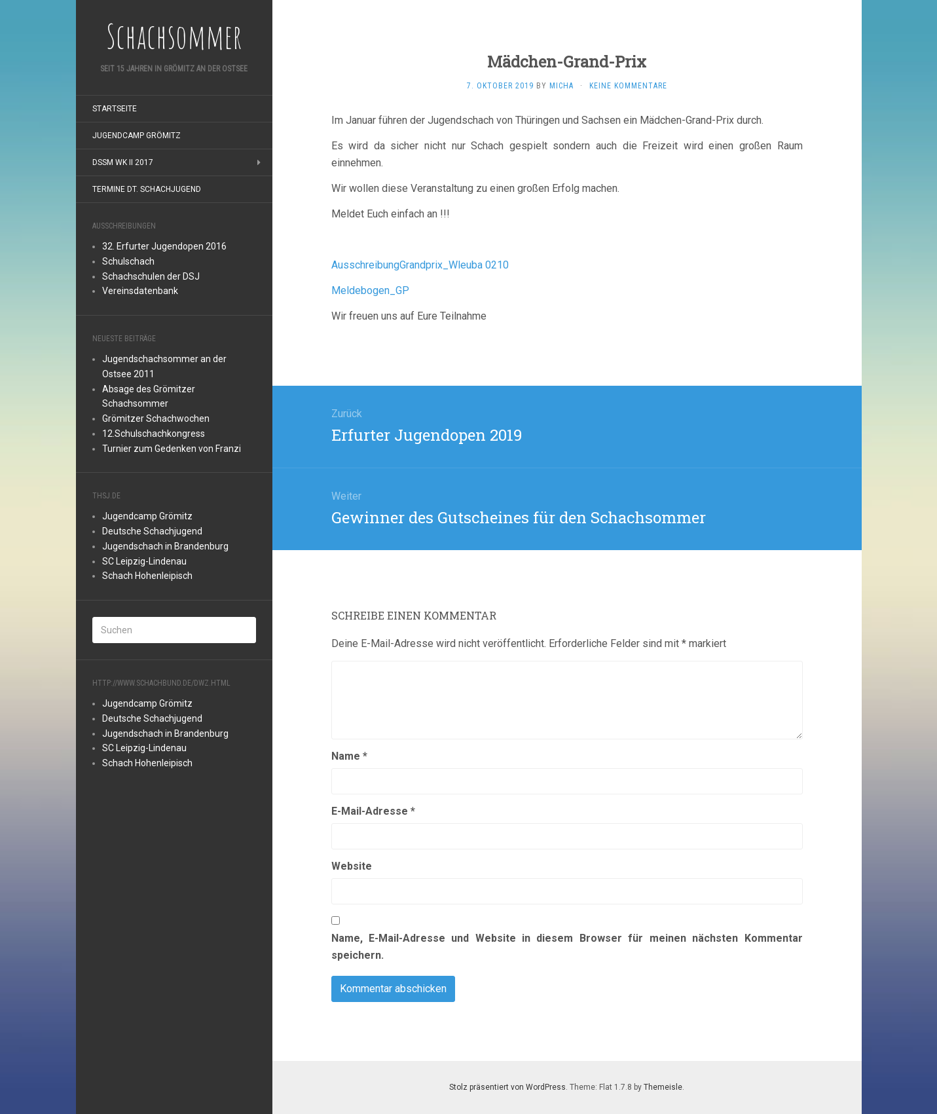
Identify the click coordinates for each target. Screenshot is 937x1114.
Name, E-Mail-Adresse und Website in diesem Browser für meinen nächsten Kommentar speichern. (567, 946)
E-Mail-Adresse (373, 811)
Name (349, 756)
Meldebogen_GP (370, 290)
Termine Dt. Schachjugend (146, 189)
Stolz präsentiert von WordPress (507, 1087)
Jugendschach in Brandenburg (165, 546)
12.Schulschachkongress (153, 433)
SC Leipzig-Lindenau (144, 561)
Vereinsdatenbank (140, 291)
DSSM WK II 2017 (122, 162)
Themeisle (663, 1087)
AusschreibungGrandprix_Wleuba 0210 (420, 265)
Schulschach (128, 261)
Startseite (114, 108)
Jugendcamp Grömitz (136, 135)
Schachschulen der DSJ (151, 276)
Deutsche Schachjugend (152, 531)
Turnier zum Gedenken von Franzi (171, 448)
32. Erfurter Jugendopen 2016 (164, 246)
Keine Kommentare (628, 85)
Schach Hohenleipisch (147, 575)
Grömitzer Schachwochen (156, 418)
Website (351, 866)
